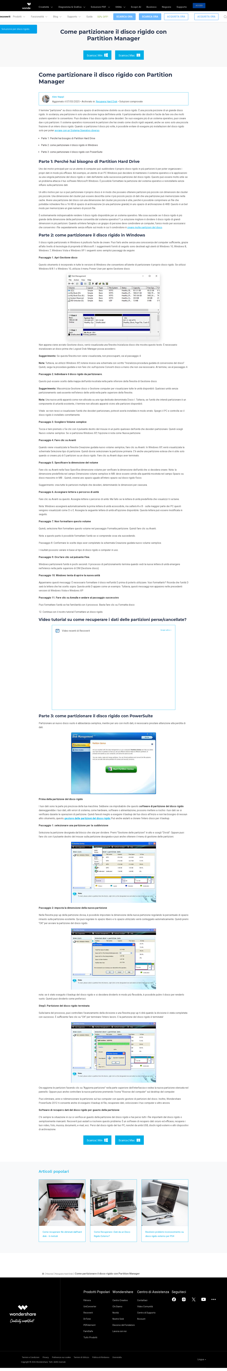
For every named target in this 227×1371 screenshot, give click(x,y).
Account (151, 1323)
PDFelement (89, 1329)
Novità (121, 1317)
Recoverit (88, 1317)
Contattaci (152, 1304)
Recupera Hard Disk (106, 101)
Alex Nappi (59, 96)
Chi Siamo (122, 1310)
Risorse (50, 1277)
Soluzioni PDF (118, 5)
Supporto (183, 5)
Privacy (49, 1361)
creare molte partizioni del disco (144, 227)
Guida (89, 16)
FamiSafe (88, 1335)
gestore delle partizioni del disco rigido (87, 818)
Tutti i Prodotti (90, 1341)
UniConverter (89, 1310)
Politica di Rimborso (119, 1361)
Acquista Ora (176, 16)
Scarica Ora (124, 16)
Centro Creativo (125, 1304)
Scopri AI (146, 5)
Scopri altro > (165, 630)
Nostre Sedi (123, 1323)
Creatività (73, 5)
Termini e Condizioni (29, 1361)
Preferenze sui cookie (70, 1361)
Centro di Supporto (156, 1317)
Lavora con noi (125, 1335)
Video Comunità (155, 1310)
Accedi (199, 5)
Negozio (171, 5)
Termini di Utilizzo (95, 1361)
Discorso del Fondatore (129, 1329)
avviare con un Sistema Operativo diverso (77, 130)
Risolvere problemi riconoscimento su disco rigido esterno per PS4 (164, 1236)
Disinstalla (140, 1361)
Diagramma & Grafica (95, 5)
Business (159, 5)
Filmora (87, 1304)
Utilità (134, 5)
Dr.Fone (87, 1323)
